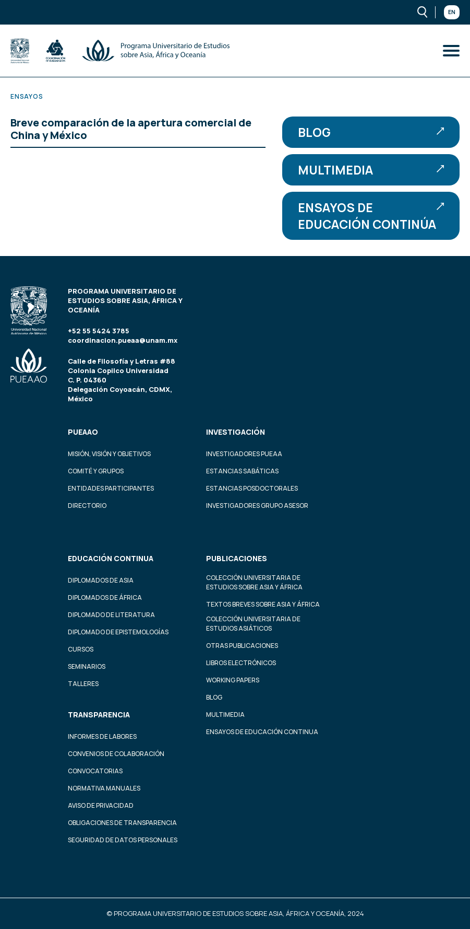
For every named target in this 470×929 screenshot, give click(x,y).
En (451, 12)
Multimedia (371, 169)
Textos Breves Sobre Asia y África (263, 604)
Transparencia (99, 714)
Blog (371, 132)
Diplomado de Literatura (111, 614)
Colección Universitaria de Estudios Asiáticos (253, 623)
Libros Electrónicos (241, 662)
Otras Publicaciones (242, 645)
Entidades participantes (111, 488)
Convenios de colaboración (116, 753)
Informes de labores (102, 736)
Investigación (235, 432)
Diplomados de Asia (101, 580)
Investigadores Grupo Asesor (257, 505)
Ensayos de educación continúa (371, 216)
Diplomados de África (105, 597)
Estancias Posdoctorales (252, 488)
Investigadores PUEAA (244, 453)
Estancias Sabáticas (242, 471)
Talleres (83, 683)
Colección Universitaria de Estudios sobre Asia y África (254, 582)
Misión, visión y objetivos (109, 453)
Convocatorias (95, 771)
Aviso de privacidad (101, 805)
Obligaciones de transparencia (122, 822)
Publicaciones (236, 558)
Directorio (87, 505)
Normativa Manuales (104, 788)
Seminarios (86, 666)
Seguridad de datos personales (122, 839)
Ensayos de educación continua (262, 731)
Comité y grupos (96, 471)
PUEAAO (83, 432)
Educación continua (110, 558)
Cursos (80, 649)
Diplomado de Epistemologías (118, 632)
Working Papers (232, 680)
